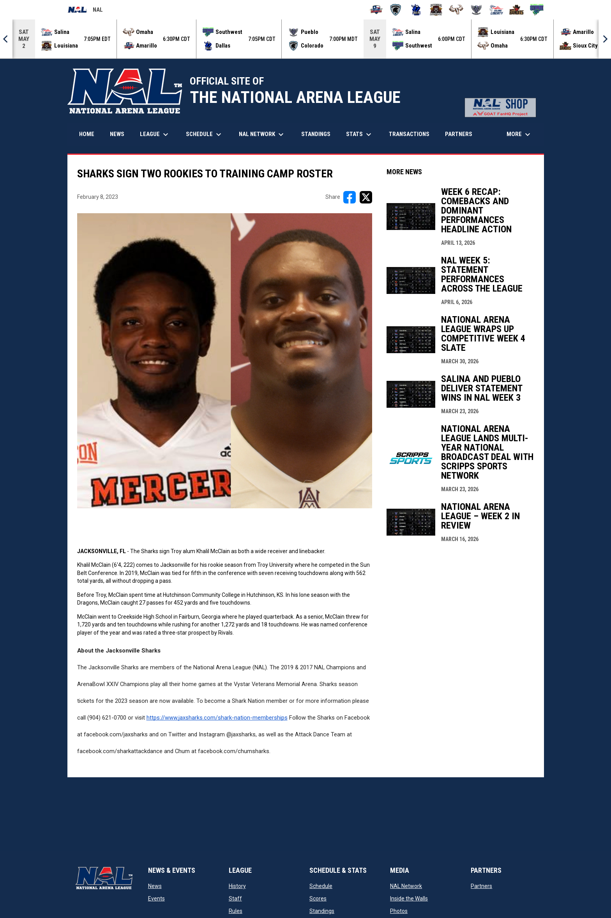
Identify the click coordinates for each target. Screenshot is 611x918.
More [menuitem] (519, 134)
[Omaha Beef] (456, 10)
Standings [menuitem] (315, 134)
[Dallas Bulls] (416, 10)
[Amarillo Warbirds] (376, 10)
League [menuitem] (155, 134)
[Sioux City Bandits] (516, 10)
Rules (235, 911)
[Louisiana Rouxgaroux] (436, 10)
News (155, 886)
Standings (321, 911)
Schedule (320, 886)
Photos (399, 911)
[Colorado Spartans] (395, 10)
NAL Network (406, 886)
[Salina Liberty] (496, 10)
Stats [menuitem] (359, 134)
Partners (481, 886)
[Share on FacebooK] (349, 197)
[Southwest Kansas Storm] (537, 10)
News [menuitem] (117, 134)
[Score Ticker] (305, 38)
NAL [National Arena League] (85, 11)
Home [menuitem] (86, 134)
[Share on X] (366, 197)
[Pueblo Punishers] (476, 10)
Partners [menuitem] (458, 134)
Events (156, 898)
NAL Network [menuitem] (265, 134)
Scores (318, 898)
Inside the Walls (409, 898)
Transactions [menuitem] (409, 134)
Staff (235, 898)
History (237, 886)
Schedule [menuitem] (204, 134)
